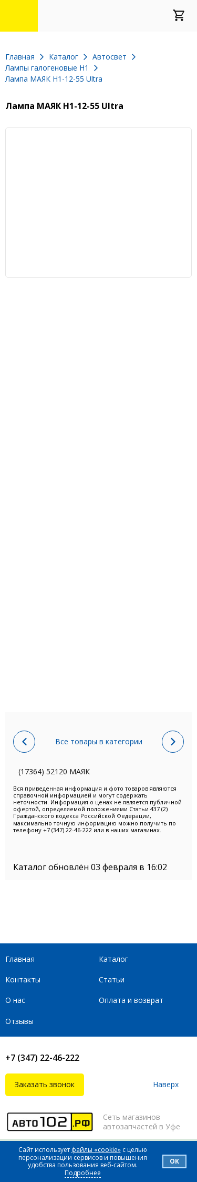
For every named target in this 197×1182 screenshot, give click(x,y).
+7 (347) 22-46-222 (42, 1057)
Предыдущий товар (24, 742)
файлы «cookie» (96, 1149)
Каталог (113, 959)
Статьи (112, 979)
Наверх (166, 1084)
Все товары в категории (98, 741)
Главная (20, 959)
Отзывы (19, 1021)
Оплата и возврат (131, 1000)
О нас (15, 1000)
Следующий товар (173, 742)
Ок (174, 1161)
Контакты (22, 979)
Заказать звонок (45, 1084)
